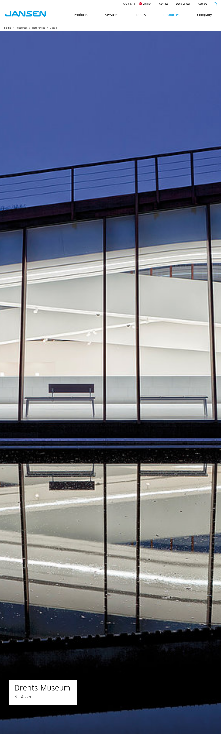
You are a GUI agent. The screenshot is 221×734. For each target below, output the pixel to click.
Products (81, 15)
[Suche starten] (214, 4)
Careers (202, 4)
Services (111, 15)
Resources (171, 15)
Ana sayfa (129, 4)
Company (204, 15)
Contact (163, 4)
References (38, 28)
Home (7, 28)
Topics (141, 15)
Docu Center (183, 4)
